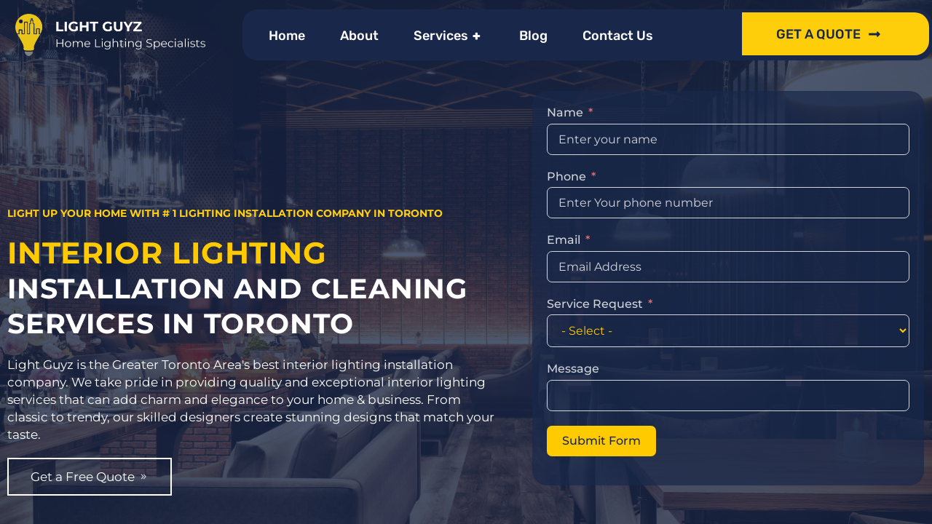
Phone (566, 155)
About (359, 35)
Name (565, 92)
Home (287, 35)
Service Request (595, 283)
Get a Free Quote (94, 497)
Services (449, 35)
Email (563, 219)
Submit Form (601, 419)
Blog (533, 35)
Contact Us (617, 35)
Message (573, 348)
